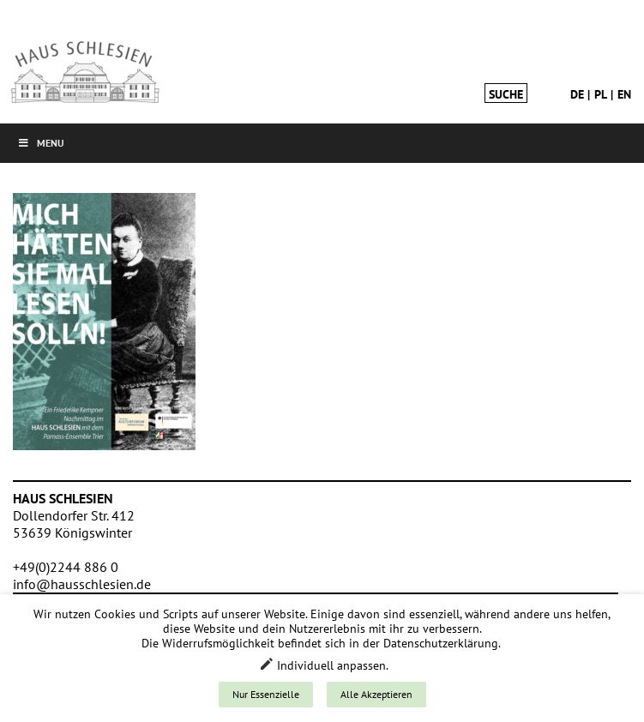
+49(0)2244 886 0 (65, 566)
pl (600, 94)
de (577, 94)
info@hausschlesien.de (82, 584)
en (624, 94)
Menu (40, 142)
